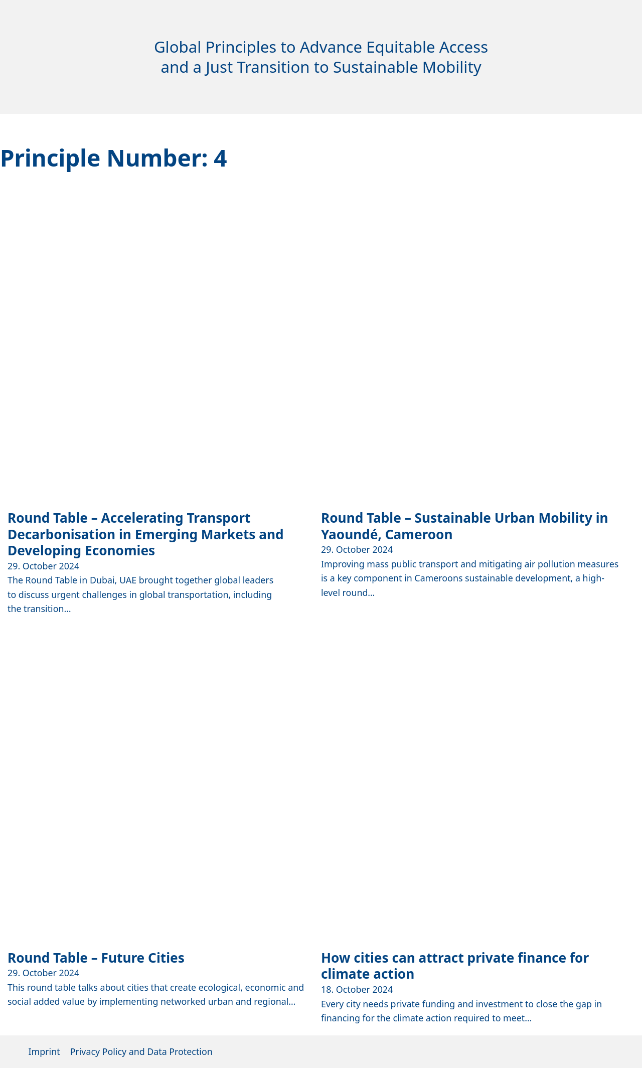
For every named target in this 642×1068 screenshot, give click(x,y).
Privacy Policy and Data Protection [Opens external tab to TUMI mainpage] (141, 1051)
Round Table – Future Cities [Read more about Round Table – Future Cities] (96, 958)
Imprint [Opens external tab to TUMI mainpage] (44, 1051)
